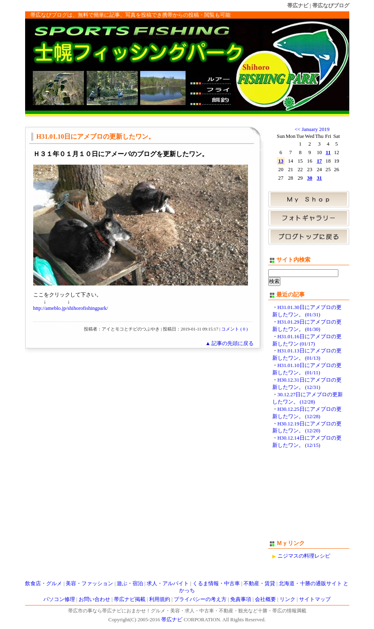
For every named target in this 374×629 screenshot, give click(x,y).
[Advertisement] (308, 498)
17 (319, 161)
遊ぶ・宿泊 (130, 583)
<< (297, 129)
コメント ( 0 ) (234, 328)
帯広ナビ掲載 (129, 599)
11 (328, 152)
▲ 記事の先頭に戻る (229, 343)
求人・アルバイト (168, 583)
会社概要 (265, 599)
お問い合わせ (94, 599)
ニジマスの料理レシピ (304, 556)
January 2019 (316, 129)
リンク (287, 599)
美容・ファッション (89, 583)
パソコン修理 (59, 599)
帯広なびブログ (330, 5)
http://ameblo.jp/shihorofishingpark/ (70, 308)
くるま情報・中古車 (216, 583)
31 (319, 178)
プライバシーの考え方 (200, 599)
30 (309, 178)
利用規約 (159, 599)
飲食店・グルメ (43, 583)
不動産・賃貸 (259, 583)
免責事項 (240, 599)
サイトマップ (315, 599)
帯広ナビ (297, 5)
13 (281, 161)
